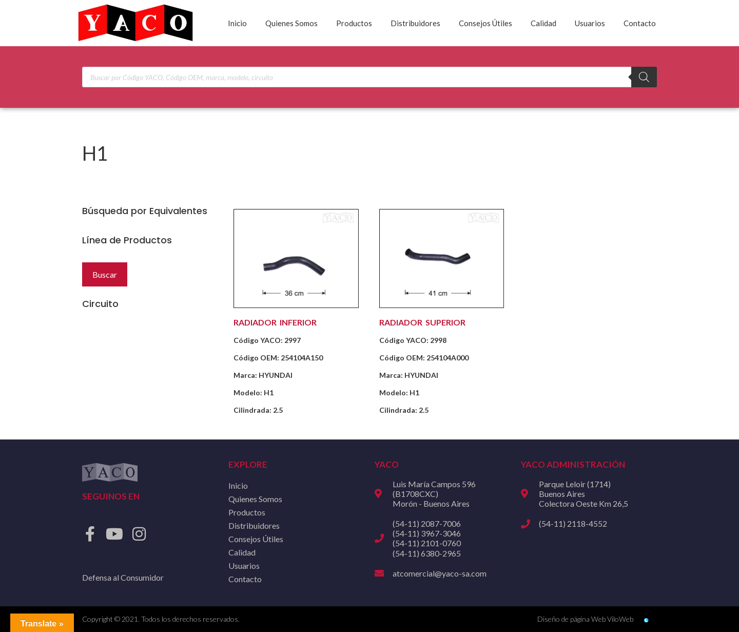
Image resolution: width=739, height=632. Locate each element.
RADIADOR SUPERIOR (422, 322)
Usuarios (590, 23)
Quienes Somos (291, 23)
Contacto (640, 23)
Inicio (237, 23)
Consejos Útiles (485, 23)
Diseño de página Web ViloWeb (585, 619)
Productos (354, 23)
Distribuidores (415, 23)
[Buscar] (644, 77)
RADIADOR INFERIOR (275, 322)
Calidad (543, 23)
